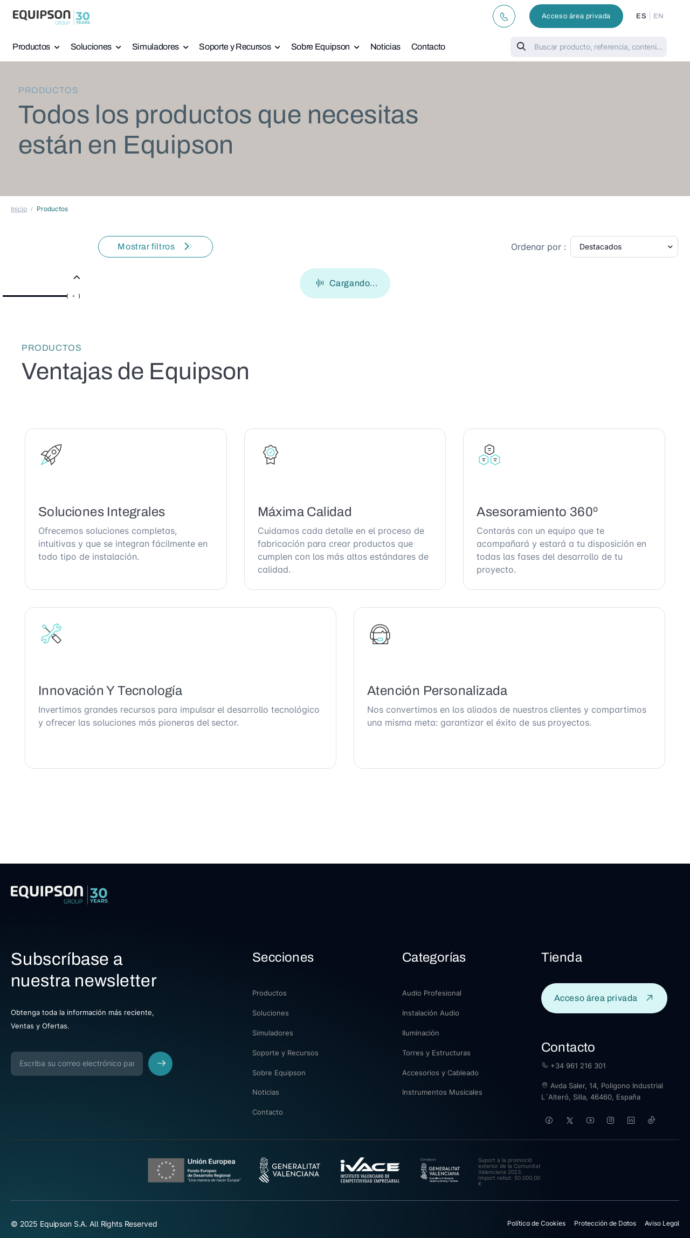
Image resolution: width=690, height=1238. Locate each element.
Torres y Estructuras (436, 1052)
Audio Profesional (431, 993)
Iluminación (420, 1032)
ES (641, 16)
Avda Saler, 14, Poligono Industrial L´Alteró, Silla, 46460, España (602, 1091)
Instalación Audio (430, 1013)
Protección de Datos (605, 1223)
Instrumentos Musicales (442, 1092)
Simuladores (155, 46)
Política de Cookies (536, 1223)
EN (658, 16)
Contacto (428, 46)
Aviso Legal (662, 1223)
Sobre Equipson (320, 46)
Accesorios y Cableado (440, 1072)
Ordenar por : (538, 246)
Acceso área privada (576, 16)
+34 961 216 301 (573, 1065)
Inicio (19, 209)
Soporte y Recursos (235, 46)
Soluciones (91, 46)
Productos (31, 46)
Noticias (385, 46)
